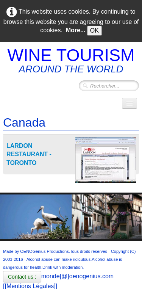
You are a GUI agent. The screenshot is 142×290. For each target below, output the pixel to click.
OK (94, 30)
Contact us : (22, 277)
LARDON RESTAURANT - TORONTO (28, 154)
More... (76, 30)
